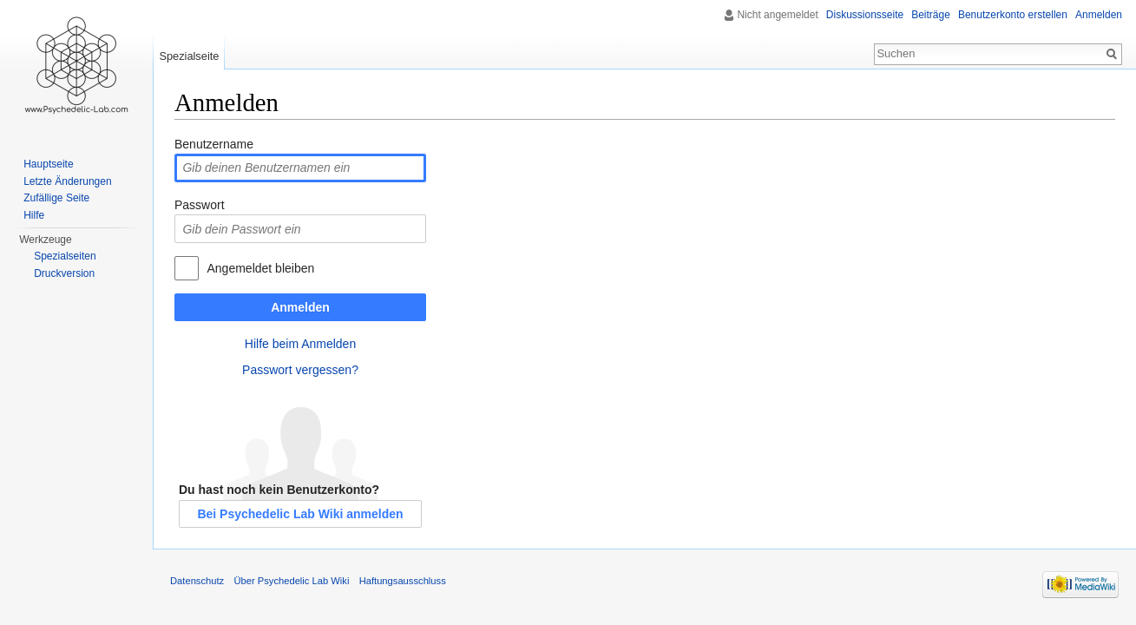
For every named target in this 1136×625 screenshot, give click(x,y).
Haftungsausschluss (402, 581)
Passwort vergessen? (300, 370)
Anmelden (300, 307)
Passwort (199, 205)
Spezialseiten (64, 256)
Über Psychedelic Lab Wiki (291, 581)
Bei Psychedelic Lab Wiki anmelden (300, 514)
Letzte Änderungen (67, 181)
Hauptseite (48, 164)
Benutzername (213, 144)
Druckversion (64, 273)
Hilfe (33, 215)
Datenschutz (197, 581)
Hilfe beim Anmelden (300, 344)
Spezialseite (189, 55)
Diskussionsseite (864, 15)
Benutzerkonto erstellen (1012, 15)
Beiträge (930, 15)
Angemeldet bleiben (260, 268)
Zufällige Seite (56, 198)
